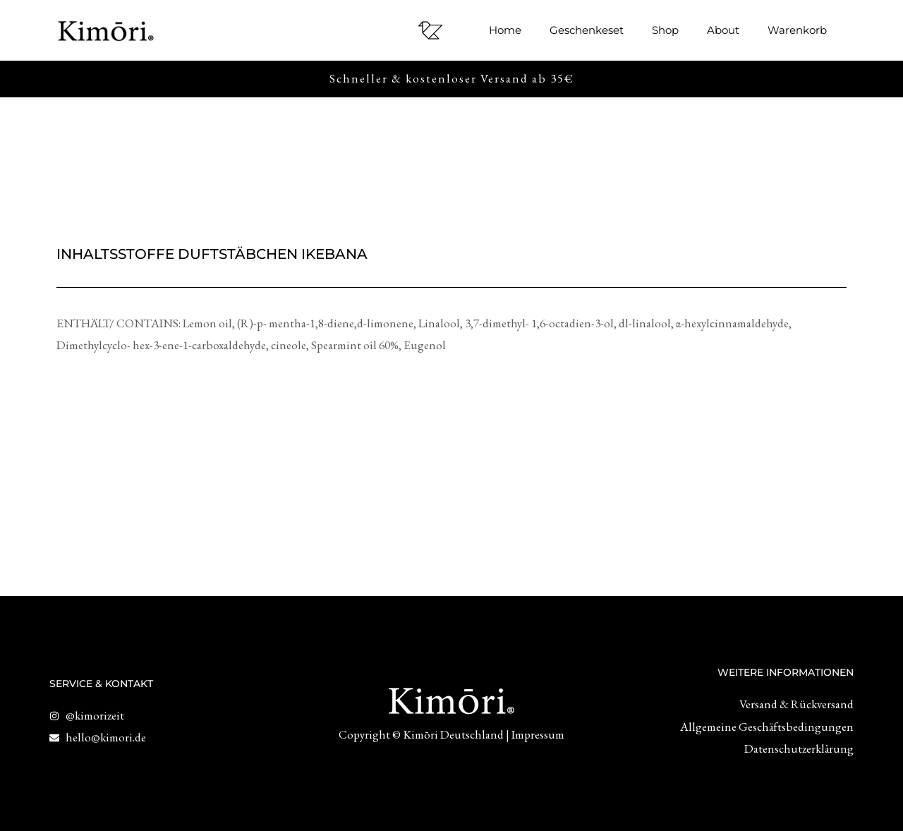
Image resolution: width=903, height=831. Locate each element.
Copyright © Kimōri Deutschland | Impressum (451, 734)
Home (505, 30)
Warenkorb (797, 30)
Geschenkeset (587, 30)
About (723, 30)
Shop (665, 30)
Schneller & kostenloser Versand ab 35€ (451, 78)
